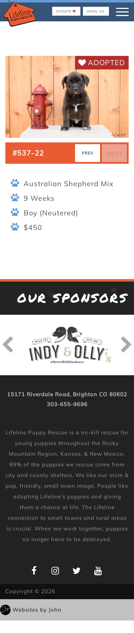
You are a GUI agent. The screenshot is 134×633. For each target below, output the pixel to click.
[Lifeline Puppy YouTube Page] (98, 571)
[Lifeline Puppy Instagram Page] (56, 571)
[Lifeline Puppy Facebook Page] (34, 571)
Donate (66, 11)
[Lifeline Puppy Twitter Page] (77, 571)
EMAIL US (96, 11)
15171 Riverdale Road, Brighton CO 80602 (67, 394)
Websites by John (37, 609)
